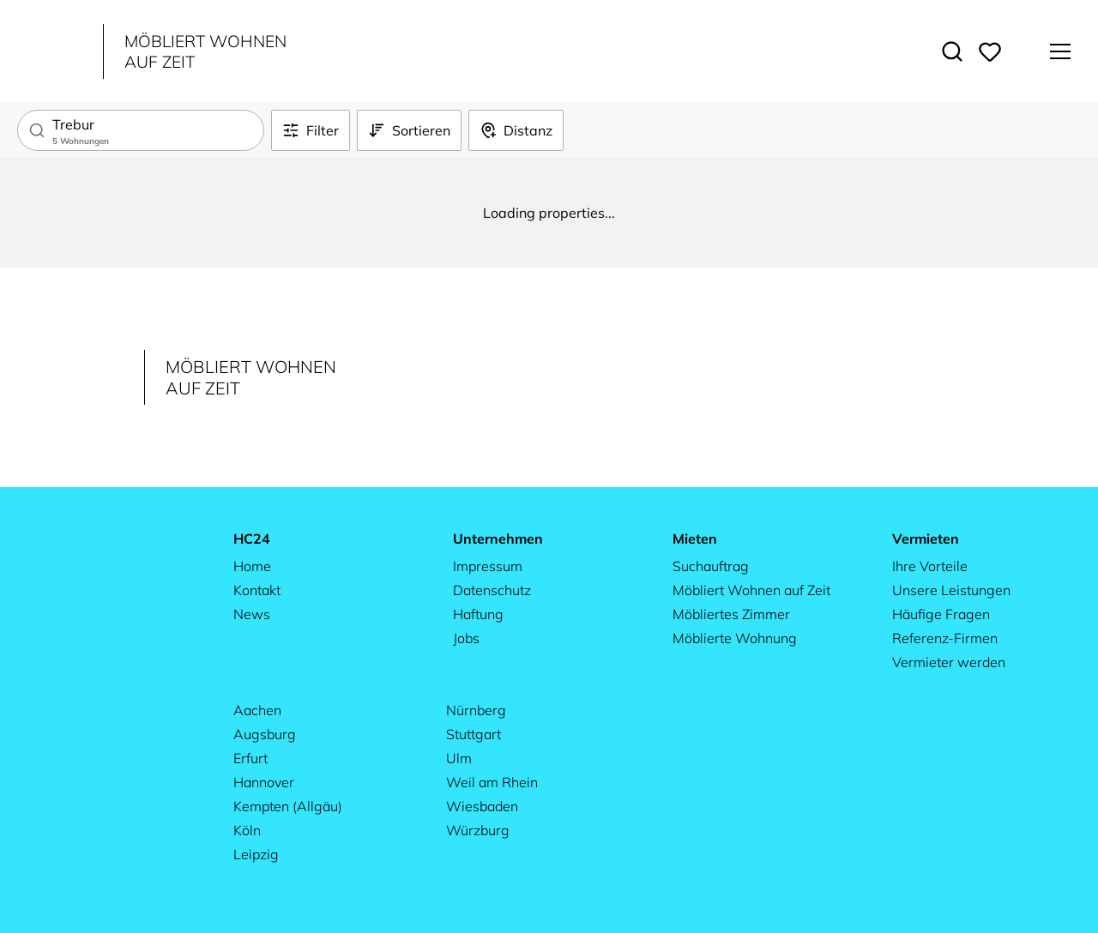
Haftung (478, 614)
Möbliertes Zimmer (731, 614)
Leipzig (256, 854)
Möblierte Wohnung (735, 638)
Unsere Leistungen (951, 590)
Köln (247, 830)
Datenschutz (492, 590)
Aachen (257, 710)
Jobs (466, 638)
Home (252, 566)
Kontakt (257, 590)
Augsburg (264, 734)
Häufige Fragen (941, 614)
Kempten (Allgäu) (287, 806)
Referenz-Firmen (945, 638)
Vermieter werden (948, 662)
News (251, 614)
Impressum (487, 566)
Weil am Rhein (492, 782)
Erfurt (250, 758)
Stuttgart (473, 734)
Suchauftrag (711, 566)
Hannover (263, 782)
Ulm (459, 758)
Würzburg (478, 830)
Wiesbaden (482, 806)
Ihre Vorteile (930, 566)
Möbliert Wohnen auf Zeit (751, 590)
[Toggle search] (952, 51)
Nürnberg (476, 710)
